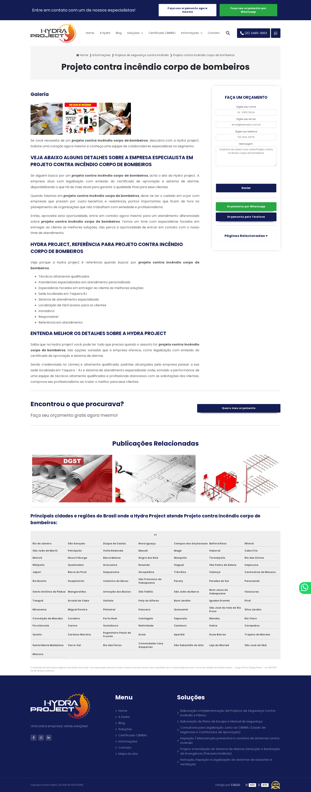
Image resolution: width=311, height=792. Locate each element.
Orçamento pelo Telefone (246, 216)
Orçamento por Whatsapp (246, 206)
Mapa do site (128, 754)
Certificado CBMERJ (162, 33)
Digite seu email (246, 119)
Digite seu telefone (246, 131)
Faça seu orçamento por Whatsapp (248, 10)
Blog (119, 33)
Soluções (133, 33)
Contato (214, 33)
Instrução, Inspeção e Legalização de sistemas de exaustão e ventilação (226, 762)
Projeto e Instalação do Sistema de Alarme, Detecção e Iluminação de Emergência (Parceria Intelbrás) (230, 751)
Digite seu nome (246, 106)
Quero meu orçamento (238, 408)
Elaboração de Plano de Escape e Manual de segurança (221, 721)
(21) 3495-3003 (253, 33)
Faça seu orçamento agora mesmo (187, 10)
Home (90, 33)
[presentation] (240, 174)
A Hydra (105, 33)
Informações (190, 33)
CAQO (235, 785)
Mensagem (246, 144)
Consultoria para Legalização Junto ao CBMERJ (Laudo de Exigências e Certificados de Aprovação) (223, 729)
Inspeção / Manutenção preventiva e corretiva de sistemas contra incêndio (229, 740)
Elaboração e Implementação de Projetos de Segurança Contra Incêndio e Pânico (227, 713)
